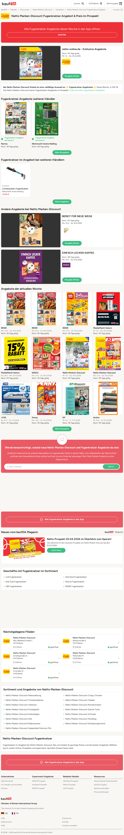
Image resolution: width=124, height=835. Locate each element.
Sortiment (60, 10)
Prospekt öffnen (72, 76)
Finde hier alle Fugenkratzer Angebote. (87, 90)
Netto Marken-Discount (42, 10)
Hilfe (3, 818)
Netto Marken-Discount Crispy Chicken (82, 695)
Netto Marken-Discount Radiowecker (21, 723)
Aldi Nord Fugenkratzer (75, 577)
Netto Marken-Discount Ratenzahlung (22, 695)
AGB (3, 825)
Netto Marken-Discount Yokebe (79, 700)
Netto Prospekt (69, 785)
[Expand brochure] (31, 63)
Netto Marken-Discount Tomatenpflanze (23, 700)
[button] (62, 63)
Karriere (4, 788)
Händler (13, 10)
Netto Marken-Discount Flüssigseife (21, 709)
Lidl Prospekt (68, 788)
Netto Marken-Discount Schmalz (79, 714)
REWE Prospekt (38, 788)
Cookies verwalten (69, 825)
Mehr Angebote (62, 202)
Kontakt (65, 822)
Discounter (24, 10)
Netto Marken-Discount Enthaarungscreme (84, 723)
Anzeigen (118, 9)
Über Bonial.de (7, 781)
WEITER (62, 35)
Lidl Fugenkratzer (12, 577)
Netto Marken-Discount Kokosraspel (21, 714)
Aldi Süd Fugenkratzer (14, 581)
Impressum (66, 818)
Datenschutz (62, 459)
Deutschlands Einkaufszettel (105, 781)
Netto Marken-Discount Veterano (20, 705)
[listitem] (16, 125)
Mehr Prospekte (62, 152)
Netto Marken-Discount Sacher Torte (81, 709)
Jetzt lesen (56, 550)
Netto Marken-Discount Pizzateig (79, 719)
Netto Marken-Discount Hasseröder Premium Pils (27, 728)
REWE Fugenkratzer (73, 586)
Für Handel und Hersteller (11, 785)
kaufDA (4, 10)
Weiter (111, 466)
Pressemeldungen (101, 792)
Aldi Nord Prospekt (70, 781)
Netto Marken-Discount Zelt (17, 719)
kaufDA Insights (100, 785)
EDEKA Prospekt (38, 781)
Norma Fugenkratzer (73, 581)
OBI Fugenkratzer (12, 586)
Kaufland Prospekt (39, 785)
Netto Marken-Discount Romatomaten (82, 705)
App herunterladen (101, 788)
